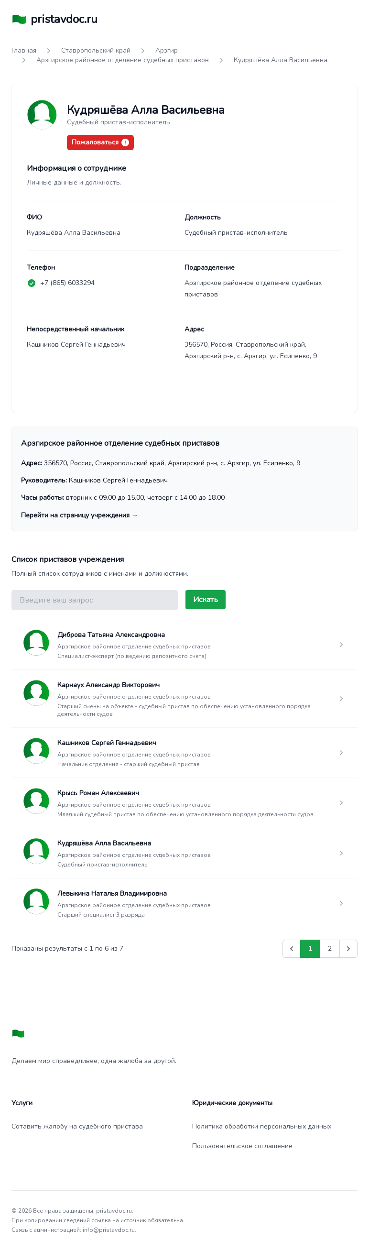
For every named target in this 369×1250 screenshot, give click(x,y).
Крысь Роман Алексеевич (98, 793)
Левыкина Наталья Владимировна (112, 893)
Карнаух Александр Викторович (108, 685)
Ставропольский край (95, 50)
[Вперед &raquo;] (348, 949)
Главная (23, 50)
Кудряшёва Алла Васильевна (104, 843)
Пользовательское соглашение (242, 1146)
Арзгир (166, 50)
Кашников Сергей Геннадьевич (106, 742)
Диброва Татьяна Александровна (111, 634)
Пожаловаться (100, 142)
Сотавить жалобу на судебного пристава (77, 1126)
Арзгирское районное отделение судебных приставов (122, 60)
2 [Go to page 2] (330, 948)
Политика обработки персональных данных (261, 1126)
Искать (205, 599)
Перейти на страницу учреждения (79, 515)
